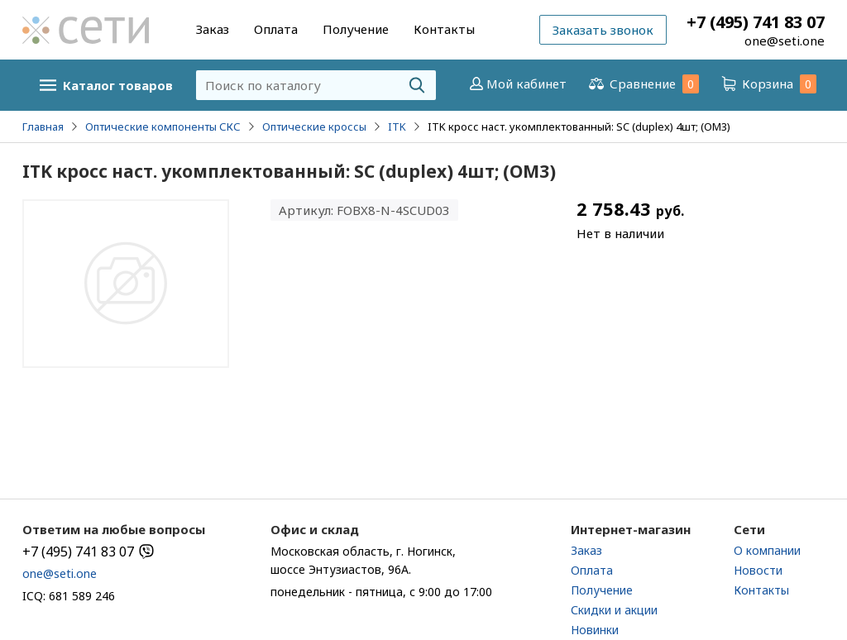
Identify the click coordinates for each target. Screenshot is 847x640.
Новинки (595, 630)
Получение (356, 29)
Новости (758, 570)
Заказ (212, 29)
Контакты (444, 29)
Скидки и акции (614, 610)
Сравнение (642, 84)
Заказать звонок (603, 29)
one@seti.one (784, 40)
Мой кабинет (517, 83)
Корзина (767, 84)
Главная (43, 126)
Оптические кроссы (314, 126)
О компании (767, 550)
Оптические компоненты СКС (163, 126)
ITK (397, 126)
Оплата (276, 29)
